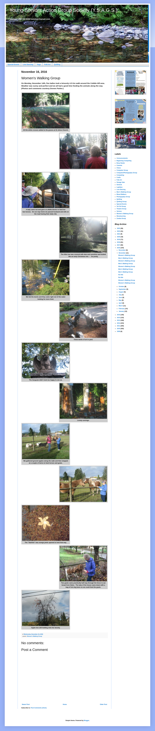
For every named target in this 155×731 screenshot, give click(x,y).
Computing (120, 175)
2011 (119, 326)
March (121, 306)
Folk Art (47, 64)
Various (119, 211)
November (122, 253)
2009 (119, 331)
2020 (119, 237)
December (122, 250)
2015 (119, 315)
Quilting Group (122, 201)
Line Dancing (28, 64)
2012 (119, 323)
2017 (119, 245)
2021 (119, 234)
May (120, 300)
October (121, 286)
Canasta (119, 165)
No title (120, 275)
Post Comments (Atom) (38, 708)
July (120, 295)
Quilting (57, 64)
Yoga (39, 64)
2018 (119, 242)
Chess (119, 168)
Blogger (86, 720)
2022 (119, 231)
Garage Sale (121, 182)
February (122, 308)
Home (65, 704)
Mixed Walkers (121, 194)
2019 (119, 239)
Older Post (103, 704)
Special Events (13, 64)
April (120, 303)
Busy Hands (121, 163)
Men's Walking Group (124, 192)
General (119, 184)
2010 (119, 328)
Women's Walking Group (34, 636)
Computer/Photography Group (127, 173)
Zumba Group (121, 218)
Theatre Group (121, 209)
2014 (119, 317)
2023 (119, 228)
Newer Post (26, 704)
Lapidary (119, 187)
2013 (119, 320)
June (120, 297)
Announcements (122, 158)
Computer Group (122, 170)
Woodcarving (121, 216)
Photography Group (123, 197)
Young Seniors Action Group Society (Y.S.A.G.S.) (63, 10)
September (122, 289)
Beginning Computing (124, 161)
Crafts (119, 177)
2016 (119, 248)
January (121, 311)
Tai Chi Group (121, 206)
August (121, 292)
